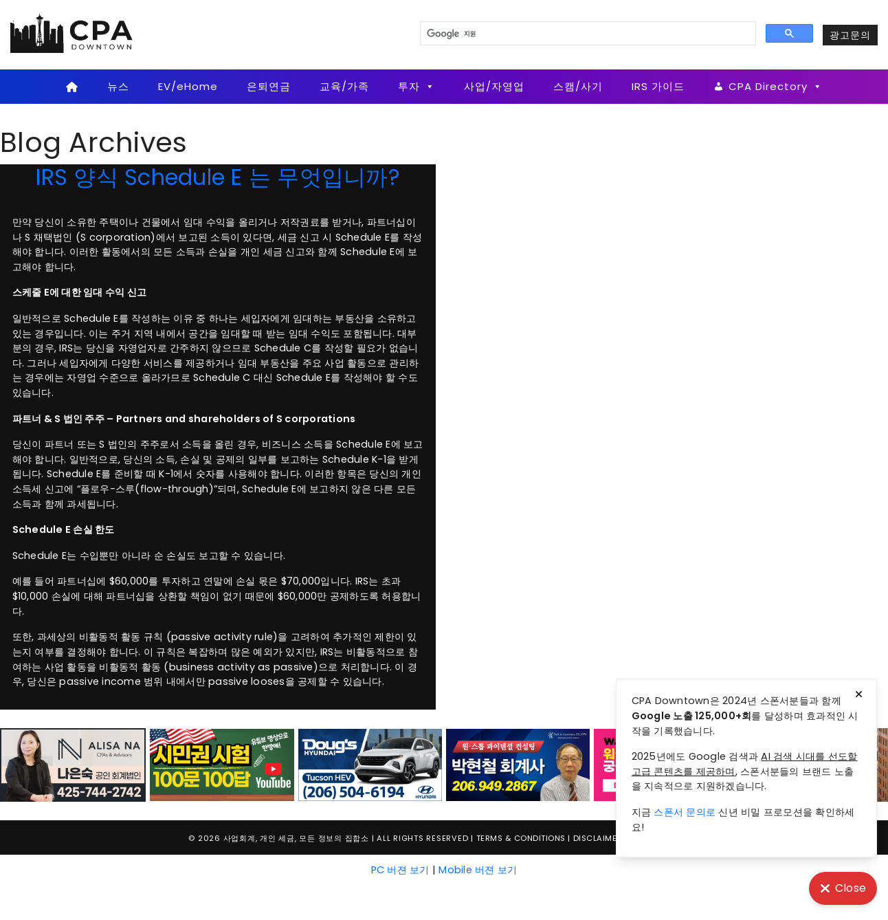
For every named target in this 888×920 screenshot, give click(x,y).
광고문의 (850, 35)
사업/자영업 (494, 86)
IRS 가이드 (658, 86)
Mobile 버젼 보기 (478, 870)
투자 (416, 86)
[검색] (586, 33)
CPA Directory (776, 86)
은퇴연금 (269, 86)
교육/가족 (344, 86)
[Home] (72, 86)
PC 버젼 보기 (400, 870)
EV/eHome (188, 86)
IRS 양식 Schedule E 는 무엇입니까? (218, 177)
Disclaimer (597, 838)
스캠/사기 (578, 86)
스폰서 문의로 (684, 812)
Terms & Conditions (521, 838)
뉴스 (118, 86)
